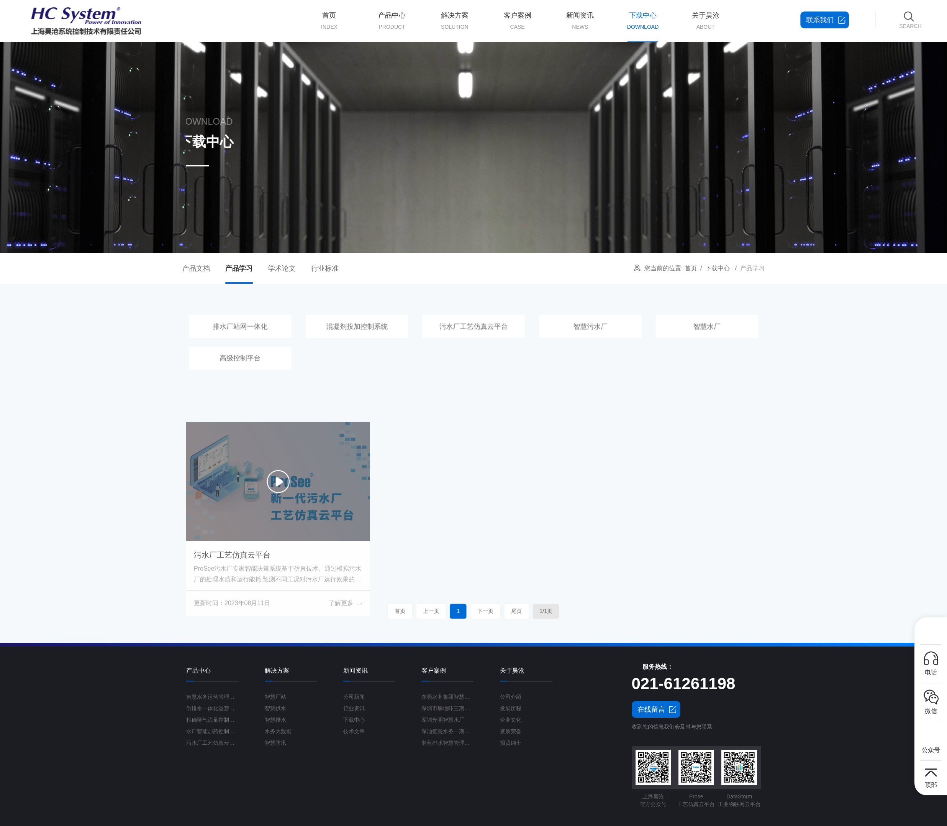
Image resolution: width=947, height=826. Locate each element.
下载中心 (642, 27)
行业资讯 (354, 708)
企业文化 (510, 720)
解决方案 (454, 21)
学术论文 (201, 268)
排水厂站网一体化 (286, 330)
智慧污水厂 (566, 330)
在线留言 (651, 709)
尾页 (491, 611)
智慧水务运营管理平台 (212, 697)
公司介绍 (510, 697)
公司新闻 (354, 697)
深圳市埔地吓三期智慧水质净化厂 (447, 708)
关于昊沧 (705, 21)
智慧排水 (275, 720)
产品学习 (158, 268)
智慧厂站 (275, 697)
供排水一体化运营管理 (212, 708)
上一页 (455, 611)
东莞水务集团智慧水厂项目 (447, 697)
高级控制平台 (286, 355)
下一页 (478, 611)
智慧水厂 (661, 330)
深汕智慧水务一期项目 (447, 731)
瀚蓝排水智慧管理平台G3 (447, 743)
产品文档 (115, 268)
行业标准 (244, 268)
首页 (329, 21)
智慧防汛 (275, 743)
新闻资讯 (580, 21)
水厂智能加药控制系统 (212, 731)
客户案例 (517, 21)
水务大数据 (278, 731)
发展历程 (510, 708)
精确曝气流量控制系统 (212, 720)
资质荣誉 (510, 731)
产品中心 (391, 21)
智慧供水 (275, 708)
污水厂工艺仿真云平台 (473, 330)
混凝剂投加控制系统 (380, 330)
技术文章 (354, 731)
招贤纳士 (510, 743)
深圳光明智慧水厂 (442, 720)
